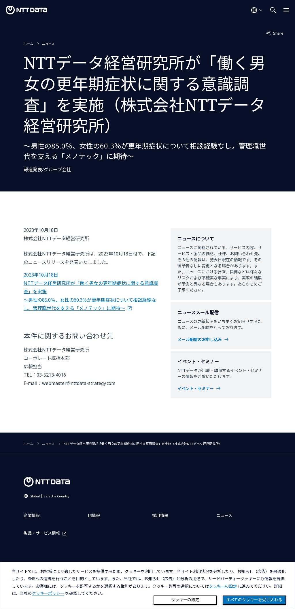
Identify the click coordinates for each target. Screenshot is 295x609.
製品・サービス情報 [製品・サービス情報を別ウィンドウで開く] (42, 533)
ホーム (28, 44)
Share (274, 33)
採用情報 (160, 515)
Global (49, 496)
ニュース (48, 44)
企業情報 (32, 515)
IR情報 (94, 515)
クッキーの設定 (185, 599)
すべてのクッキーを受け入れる (254, 599)
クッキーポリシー (48, 593)
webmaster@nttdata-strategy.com (78, 383)
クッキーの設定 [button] (223, 586)
